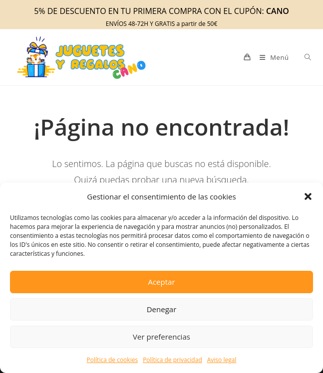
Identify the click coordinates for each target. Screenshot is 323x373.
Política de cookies (112, 360)
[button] (308, 196)
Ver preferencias (161, 337)
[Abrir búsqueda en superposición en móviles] (302, 57)
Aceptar (161, 282)
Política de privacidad (172, 360)
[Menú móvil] (271, 57)
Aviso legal (222, 360)
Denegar (162, 309)
